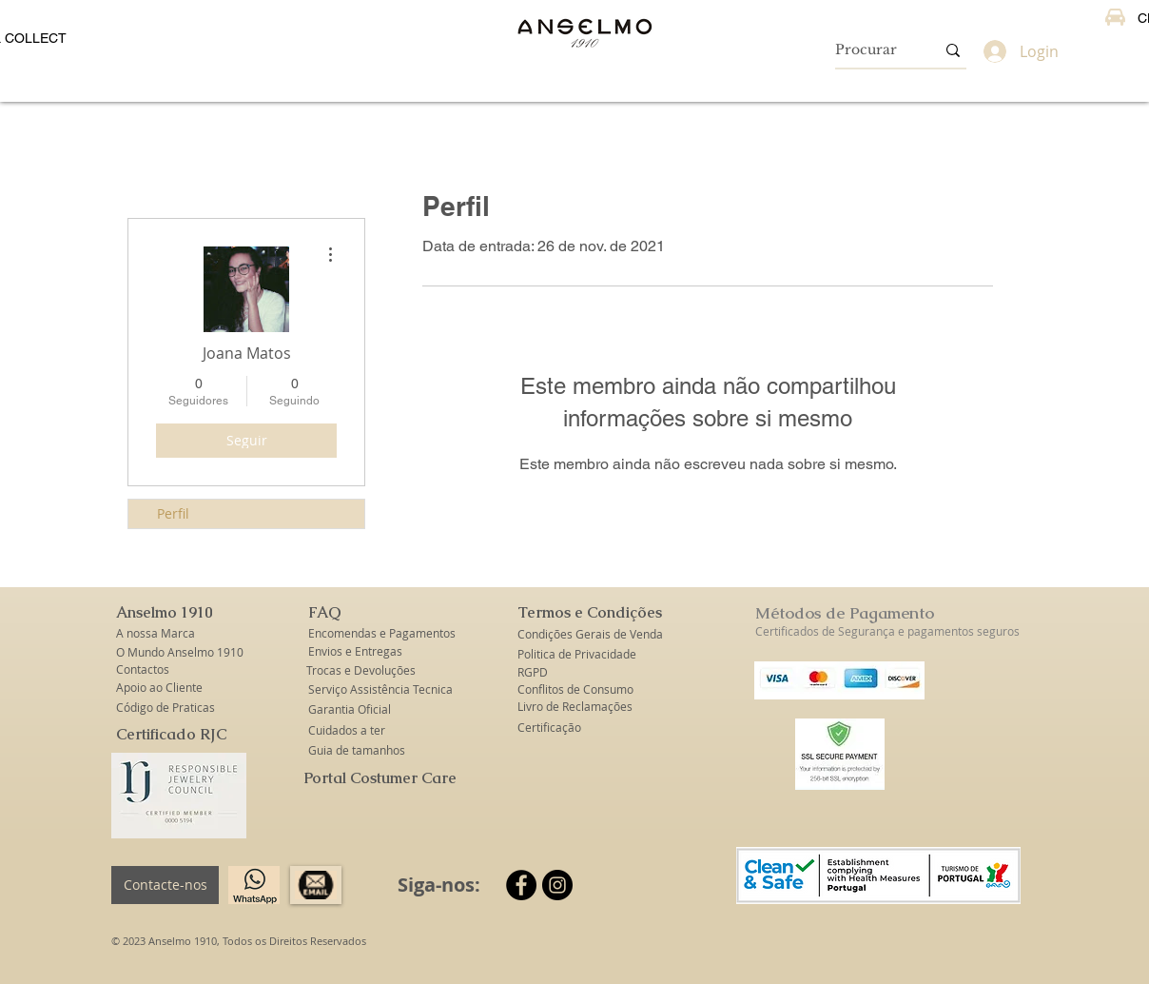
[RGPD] (533, 672)
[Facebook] (521, 885)
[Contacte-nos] (165, 885)
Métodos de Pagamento (844, 612)
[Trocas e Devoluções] (361, 670)
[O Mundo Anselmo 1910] (180, 652)
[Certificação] (549, 727)
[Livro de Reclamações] (575, 707)
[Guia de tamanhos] (357, 750)
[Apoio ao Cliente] (165, 688)
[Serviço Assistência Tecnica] (380, 689)
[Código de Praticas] (165, 708)
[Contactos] (165, 669)
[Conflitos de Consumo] (576, 689)
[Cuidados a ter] (346, 730)
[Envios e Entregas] (366, 651)
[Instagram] (557, 885)
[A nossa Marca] (165, 633)
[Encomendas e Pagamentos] (382, 633)
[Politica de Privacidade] (577, 654)
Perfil (173, 513)
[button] (165, 613)
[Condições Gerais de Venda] (590, 634)
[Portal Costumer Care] (380, 779)
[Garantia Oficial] (353, 709)
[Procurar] (870, 50)
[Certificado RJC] (171, 735)
